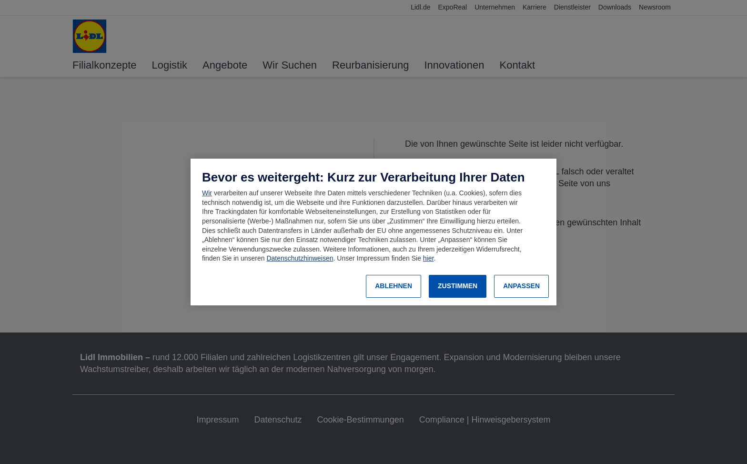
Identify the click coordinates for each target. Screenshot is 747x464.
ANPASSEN (521, 286)
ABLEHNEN (393, 286)
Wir (207, 193)
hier (428, 258)
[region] (373, 232)
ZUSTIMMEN (457, 286)
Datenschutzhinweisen (299, 258)
